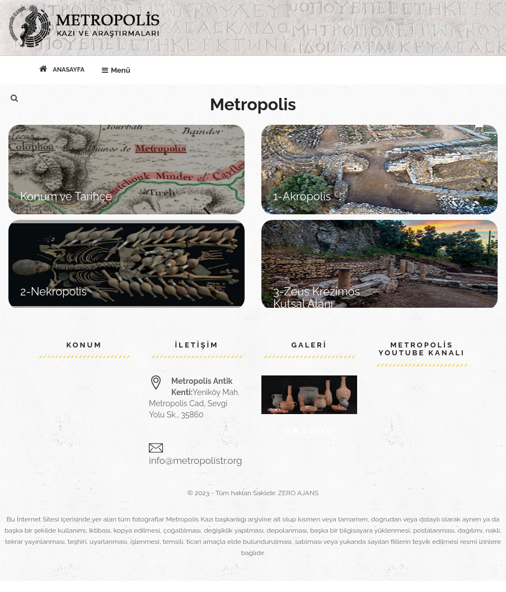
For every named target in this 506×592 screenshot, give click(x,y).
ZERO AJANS (298, 493)
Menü (119, 68)
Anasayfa (62, 68)
